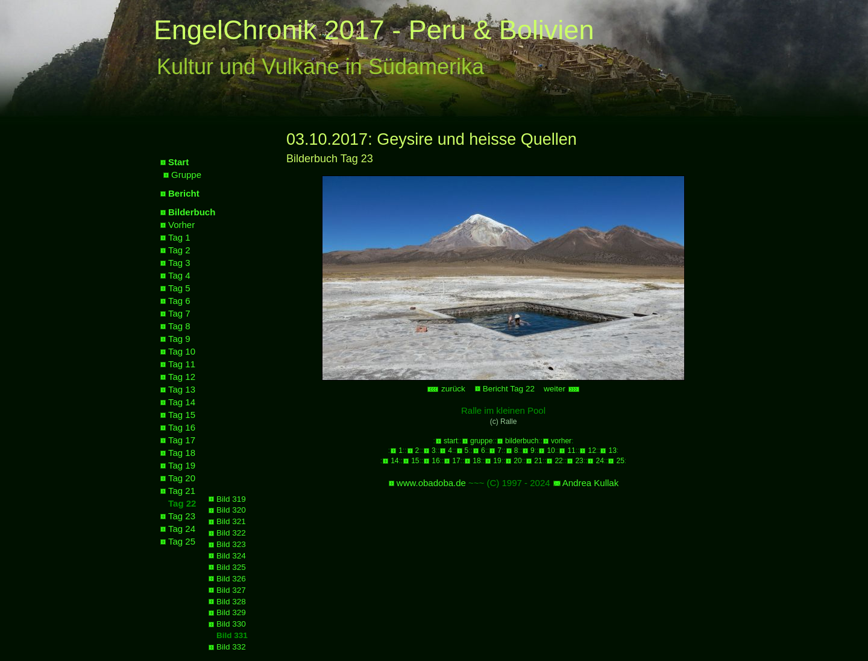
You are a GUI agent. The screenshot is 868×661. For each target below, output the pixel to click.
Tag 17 (181, 440)
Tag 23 (181, 516)
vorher (561, 441)
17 (456, 461)
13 (612, 450)
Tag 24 (181, 528)
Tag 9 (179, 339)
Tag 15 (181, 415)
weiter (562, 388)
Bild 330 (231, 623)
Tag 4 (179, 275)
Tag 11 (181, 364)
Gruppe (186, 174)
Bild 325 (231, 567)
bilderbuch (521, 441)
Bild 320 (231, 509)
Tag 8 (179, 326)
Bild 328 (231, 601)
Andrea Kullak (590, 483)
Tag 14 (181, 402)
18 (476, 461)
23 (579, 461)
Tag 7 (179, 313)
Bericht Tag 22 (509, 388)
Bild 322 (231, 532)
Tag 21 (181, 490)
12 (592, 450)
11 (571, 450)
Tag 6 (179, 301)
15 (415, 461)
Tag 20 (181, 478)
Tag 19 (181, 465)
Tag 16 (181, 427)
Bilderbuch (191, 212)
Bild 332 (231, 646)
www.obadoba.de (431, 483)
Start (178, 162)
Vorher (181, 225)
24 (599, 461)
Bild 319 (231, 499)
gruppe (481, 441)
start (451, 441)
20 (517, 461)
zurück (446, 388)
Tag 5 (179, 288)
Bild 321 (231, 521)
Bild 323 (231, 544)
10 (551, 450)
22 (558, 461)
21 (538, 461)
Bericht (184, 193)
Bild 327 (231, 590)
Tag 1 (179, 237)
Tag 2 (179, 250)
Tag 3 (179, 263)
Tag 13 (181, 389)
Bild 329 (231, 612)
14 (394, 461)
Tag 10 (181, 351)
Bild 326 (231, 578)
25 (620, 461)
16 (435, 461)
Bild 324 (231, 555)
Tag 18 (181, 453)
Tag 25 (181, 541)
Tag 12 (181, 377)
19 (497, 461)
